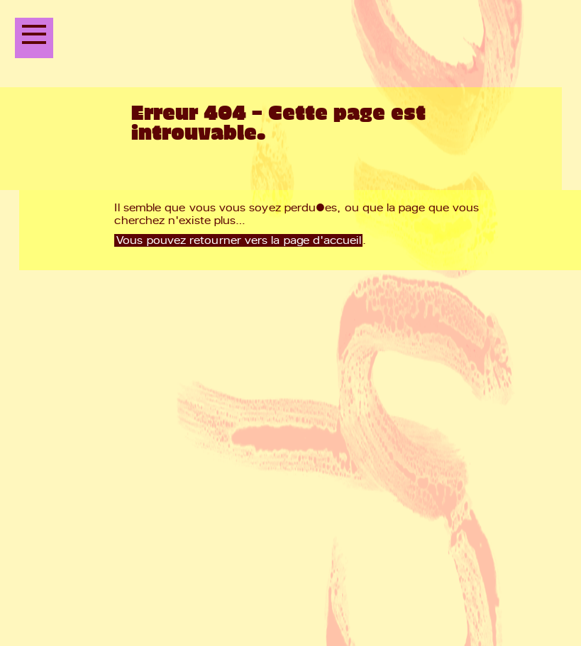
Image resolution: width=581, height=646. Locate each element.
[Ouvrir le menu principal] (34, 38)
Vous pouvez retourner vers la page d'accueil (238, 240)
